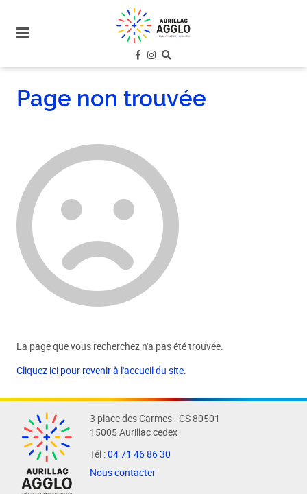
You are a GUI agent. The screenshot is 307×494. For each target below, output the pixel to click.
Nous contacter (123, 473)
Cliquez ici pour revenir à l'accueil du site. (101, 370)
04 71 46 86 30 (139, 454)
